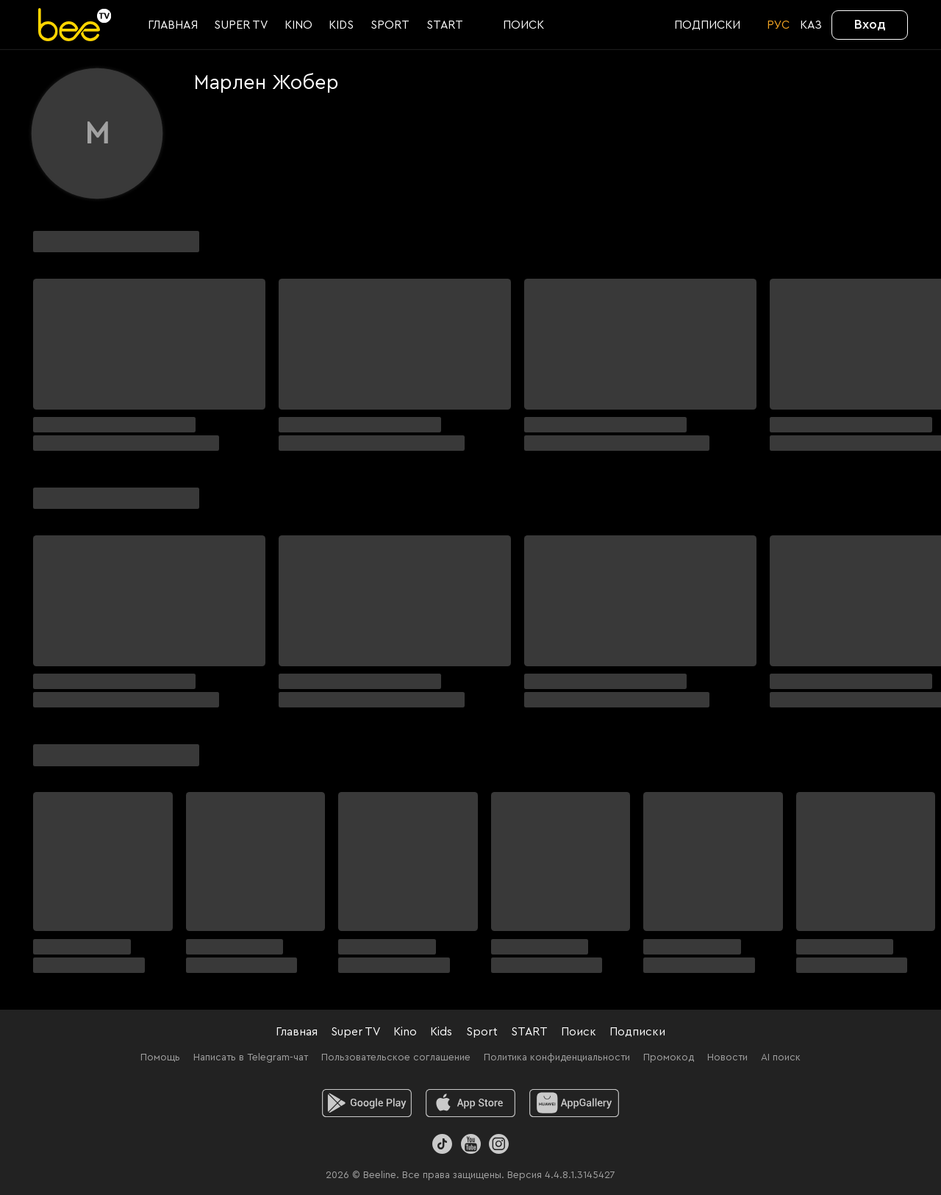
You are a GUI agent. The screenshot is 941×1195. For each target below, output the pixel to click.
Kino (405, 1032)
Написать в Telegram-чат (250, 1057)
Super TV (355, 1032)
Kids (441, 1032)
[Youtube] (470, 1144)
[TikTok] (442, 1144)
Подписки (637, 1032)
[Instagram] (499, 1144)
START (529, 1032)
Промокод (668, 1057)
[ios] (471, 1103)
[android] (367, 1103)
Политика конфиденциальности (557, 1057)
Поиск (578, 1032)
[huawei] (574, 1103)
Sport (482, 1032)
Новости (727, 1057)
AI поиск (781, 1057)
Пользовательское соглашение (395, 1057)
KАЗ (811, 25)
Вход (870, 24)
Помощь (160, 1057)
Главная (297, 1032)
